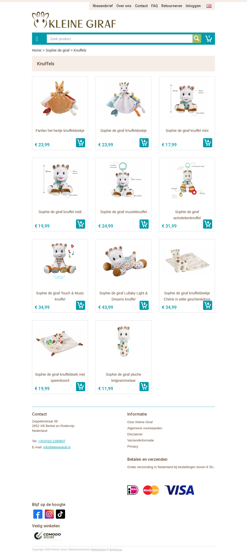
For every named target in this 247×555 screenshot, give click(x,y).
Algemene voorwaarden (144, 428)
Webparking (98, 549)
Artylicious (115, 549)
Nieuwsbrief (103, 6)
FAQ (154, 6)
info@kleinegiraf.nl (56, 447)
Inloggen (193, 6)
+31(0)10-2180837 (51, 441)
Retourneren (171, 6)
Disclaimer (135, 434)
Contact (141, 6)
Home (36, 50)
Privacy (132, 446)
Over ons (123, 6)
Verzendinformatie (140, 440)
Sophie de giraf (57, 50)
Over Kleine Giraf (140, 422)
